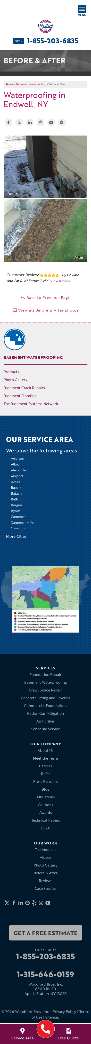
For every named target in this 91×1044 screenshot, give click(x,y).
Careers (45, 766)
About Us (46, 750)
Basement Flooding (20, 396)
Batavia (16, 493)
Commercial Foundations (45, 705)
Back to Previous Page (45, 297)
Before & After (46, 872)
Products (11, 371)
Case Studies (45, 888)
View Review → (62, 281)
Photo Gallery (15, 379)
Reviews (45, 880)
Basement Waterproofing (33, 357)
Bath (14, 499)
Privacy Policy (64, 1011)
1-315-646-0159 (45, 974)
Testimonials (45, 849)
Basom (16, 487)
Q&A (45, 828)
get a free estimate (45, 933)
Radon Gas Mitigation (45, 713)
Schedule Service (45, 728)
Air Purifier (45, 721)
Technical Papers (45, 820)
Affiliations (45, 797)
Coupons (45, 804)
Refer (45, 773)
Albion (16, 464)
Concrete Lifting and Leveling (45, 697)
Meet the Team (45, 758)
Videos (45, 857)
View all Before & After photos (45, 310)
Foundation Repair (45, 674)
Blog (45, 789)
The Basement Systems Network (31, 404)
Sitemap (52, 1017)
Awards (45, 812)
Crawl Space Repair (45, 690)
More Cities (16, 536)
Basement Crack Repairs (24, 387)
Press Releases (45, 781)
